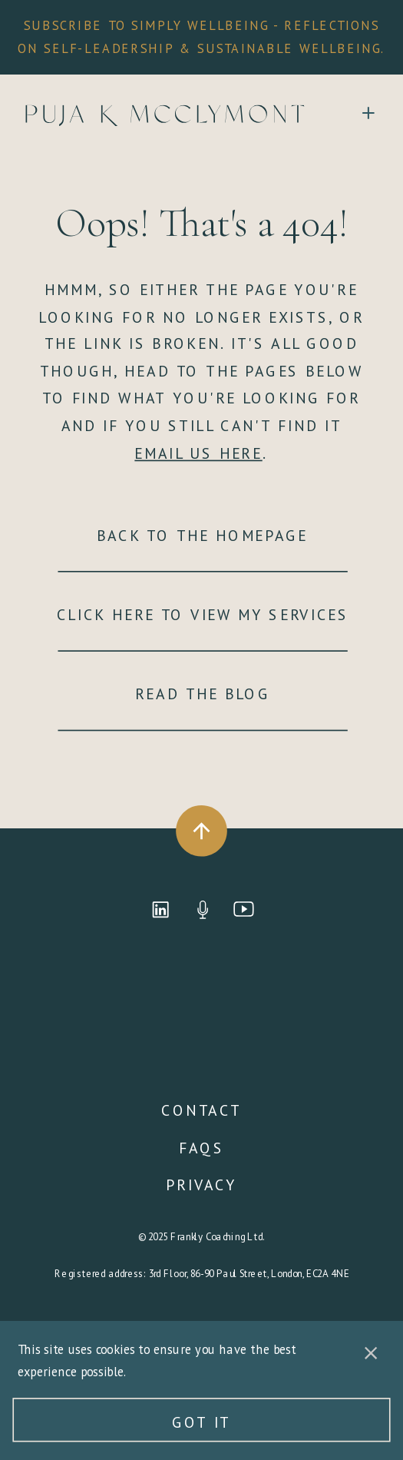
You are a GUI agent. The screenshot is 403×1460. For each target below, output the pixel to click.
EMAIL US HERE (198, 453)
